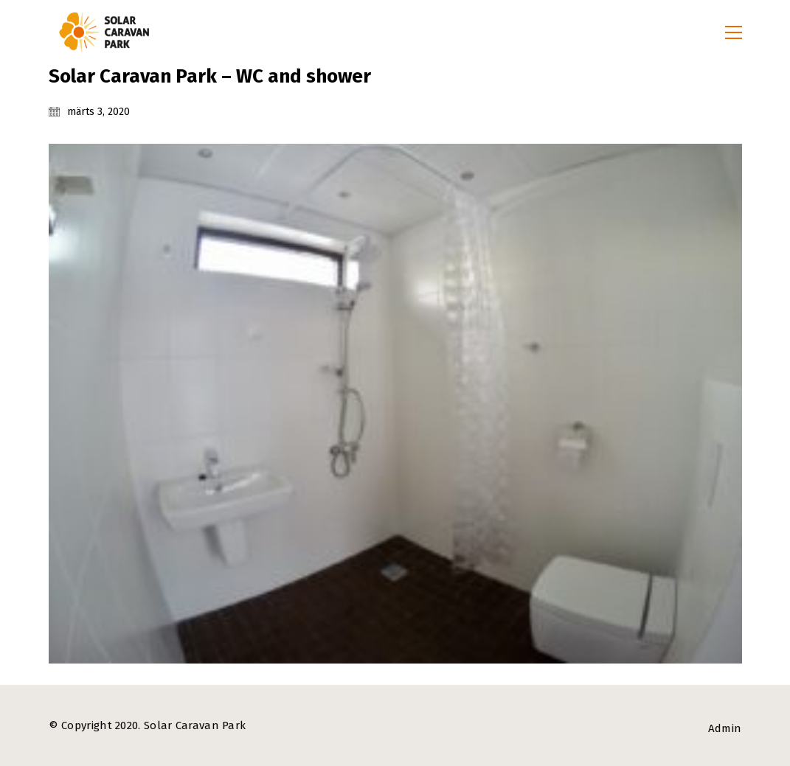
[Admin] (725, 729)
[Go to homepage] (104, 32)
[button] (733, 32)
